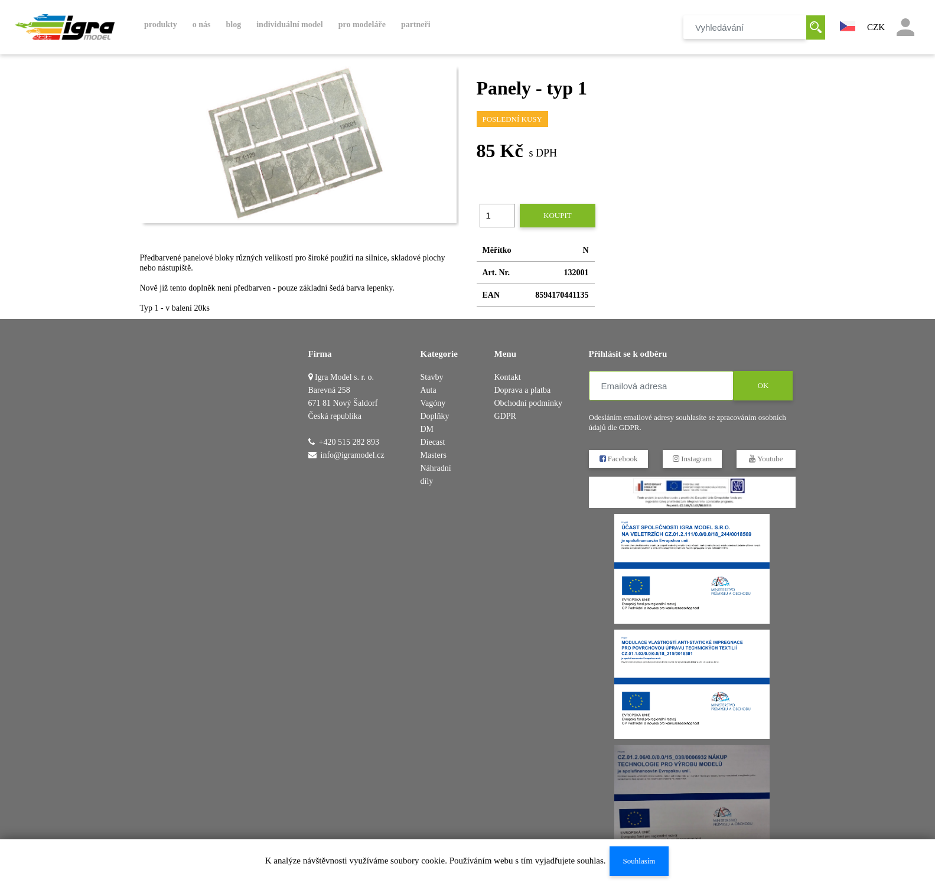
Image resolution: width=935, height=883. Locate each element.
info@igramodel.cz (353, 455)
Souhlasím (639, 860)
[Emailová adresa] (661, 385)
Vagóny (433, 403)
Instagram (691, 458)
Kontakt (507, 377)
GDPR (505, 416)
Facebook (618, 458)
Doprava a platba (522, 390)
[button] (847, 25)
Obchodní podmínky (528, 403)
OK (762, 385)
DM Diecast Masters (434, 442)
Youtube (766, 458)
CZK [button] (876, 27)
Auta (428, 390)
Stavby (432, 377)
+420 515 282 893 (349, 442)
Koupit (557, 215)
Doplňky (435, 416)
